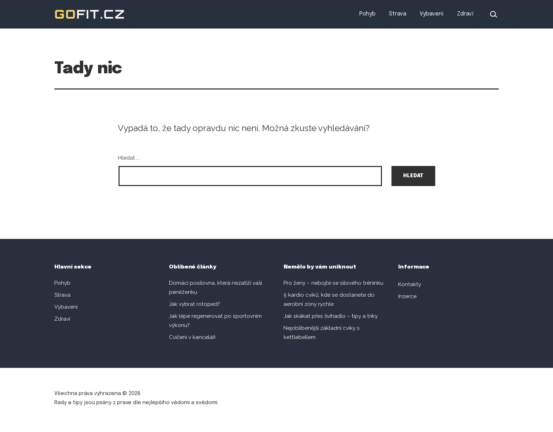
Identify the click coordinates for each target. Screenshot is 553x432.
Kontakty (409, 284)
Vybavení (431, 14)
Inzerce (407, 296)
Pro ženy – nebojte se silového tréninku (333, 283)
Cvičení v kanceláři (192, 337)
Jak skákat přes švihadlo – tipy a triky (331, 316)
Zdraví (465, 14)
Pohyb (367, 14)
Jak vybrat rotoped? (194, 304)
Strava (397, 14)
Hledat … (128, 158)
